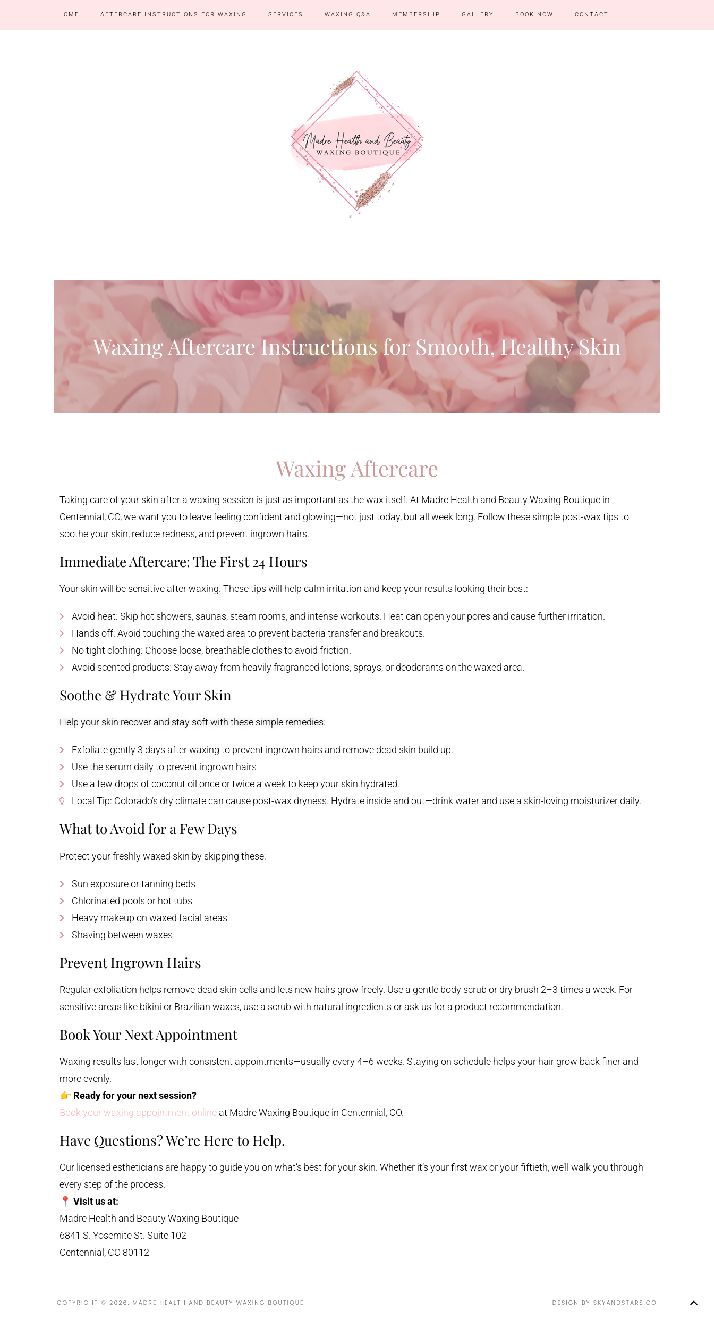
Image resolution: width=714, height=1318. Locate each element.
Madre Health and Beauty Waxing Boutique (357, 144)
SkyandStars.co (625, 1302)
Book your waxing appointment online (138, 1112)
